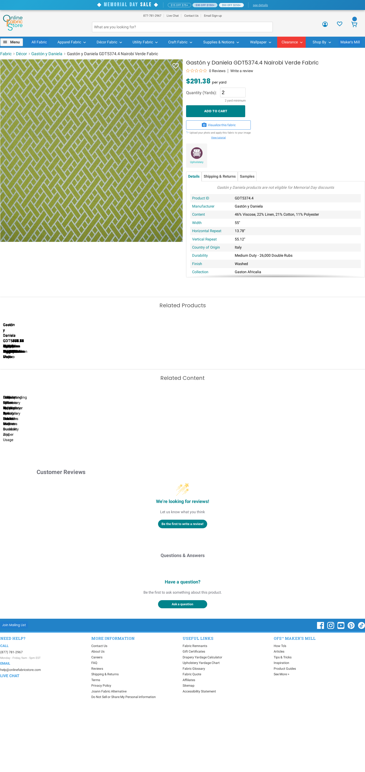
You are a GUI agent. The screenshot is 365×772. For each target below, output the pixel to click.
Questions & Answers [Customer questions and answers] (183, 617)
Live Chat (173, 15)
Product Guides (285, 731)
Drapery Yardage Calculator (202, 719)
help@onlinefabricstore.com (20, 732)
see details (260, 5)
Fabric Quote (192, 736)
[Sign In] (325, 26)
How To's (280, 708)
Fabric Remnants (195, 708)
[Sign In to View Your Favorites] (339, 25)
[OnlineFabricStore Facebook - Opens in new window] (321, 690)
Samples (247, 176)
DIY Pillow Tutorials (187, 491)
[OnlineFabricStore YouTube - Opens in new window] (341, 690)
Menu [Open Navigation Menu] (15, 42)
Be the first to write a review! (182, 586)
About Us (98, 713)
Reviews (97, 731)
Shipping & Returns (220, 176)
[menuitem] (13, 42)
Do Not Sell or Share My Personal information (123, 759)
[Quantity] (232, 92)
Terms (95, 742)
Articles (279, 713)
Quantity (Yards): (201, 92)
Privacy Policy (101, 748)
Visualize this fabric (218, 125)
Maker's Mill (350, 42)
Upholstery (196, 162)
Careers (96, 719)
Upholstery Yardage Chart (201, 725)
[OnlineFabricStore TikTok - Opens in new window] (361, 690)
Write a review (241, 71)
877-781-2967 (152, 15)
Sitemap (188, 748)
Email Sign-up (213, 15)
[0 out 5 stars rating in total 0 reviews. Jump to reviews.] (205, 70)
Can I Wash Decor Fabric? (80, 491)
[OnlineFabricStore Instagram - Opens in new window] (331, 690)
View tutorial (218, 137)
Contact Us (191, 15)
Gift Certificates (194, 713)
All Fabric (39, 42)
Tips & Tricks (283, 719)
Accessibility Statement (199, 753)
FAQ (94, 725)
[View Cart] (354, 25)
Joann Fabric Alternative (109, 753)
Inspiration (281, 725)
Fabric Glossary (194, 731)
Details (194, 176)
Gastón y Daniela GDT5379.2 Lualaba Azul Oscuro (80, 387)
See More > (281, 736)
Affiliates (189, 742)
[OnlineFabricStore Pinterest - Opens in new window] (351, 690)
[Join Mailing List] (14, 687)
